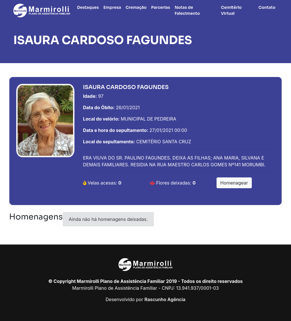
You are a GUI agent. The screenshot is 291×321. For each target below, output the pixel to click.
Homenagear (234, 183)
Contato (267, 7)
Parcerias (160, 7)
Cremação (136, 7)
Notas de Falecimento (187, 10)
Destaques (88, 7)
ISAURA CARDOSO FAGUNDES (102, 40)
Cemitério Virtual (231, 10)
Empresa (112, 7)
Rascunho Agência (164, 299)
